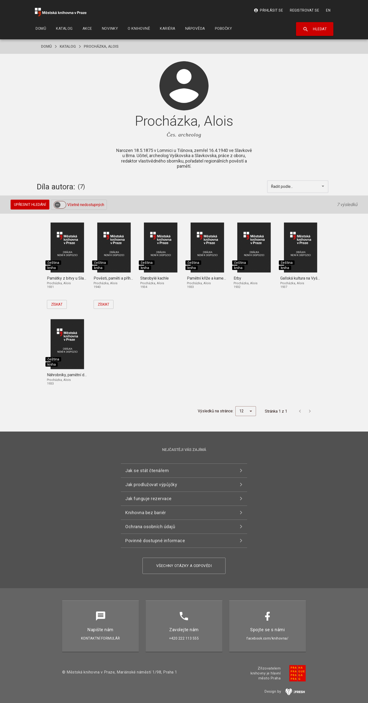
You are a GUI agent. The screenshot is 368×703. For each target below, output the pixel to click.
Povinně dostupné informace (155, 540)
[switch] (60, 205)
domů (46, 46)
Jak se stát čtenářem (147, 470)
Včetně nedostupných (85, 204)
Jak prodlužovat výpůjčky (151, 484)
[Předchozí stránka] (300, 411)
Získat (57, 304)
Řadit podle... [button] (282, 186)
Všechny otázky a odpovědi (184, 566)
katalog (68, 46)
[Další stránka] (310, 411)
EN (328, 10)
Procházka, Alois (101, 46)
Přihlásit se (268, 10)
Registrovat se (304, 10)
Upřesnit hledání (30, 204)
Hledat (315, 29)
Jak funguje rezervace (148, 498)
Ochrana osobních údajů (150, 526)
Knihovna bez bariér (145, 512)
